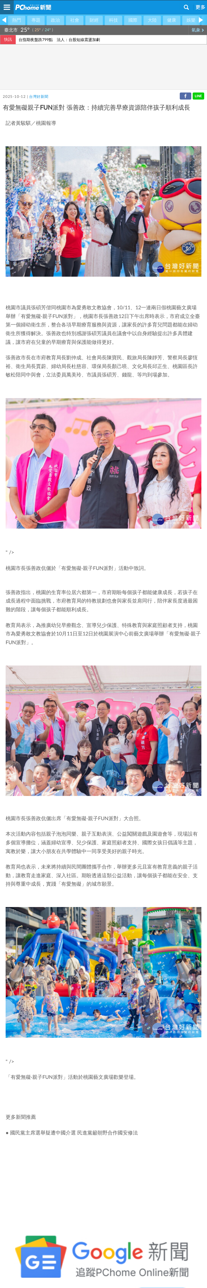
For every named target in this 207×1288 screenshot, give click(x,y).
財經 (94, 20)
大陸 (152, 20)
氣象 (198, 30)
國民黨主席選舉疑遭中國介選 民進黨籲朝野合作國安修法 (74, 1133)
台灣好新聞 (38, 97)
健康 (171, 20)
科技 (113, 20)
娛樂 (190, 20)
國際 (132, 20)
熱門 (16, 20)
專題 (35, 20)
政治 (55, 20)
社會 (74, 20)
